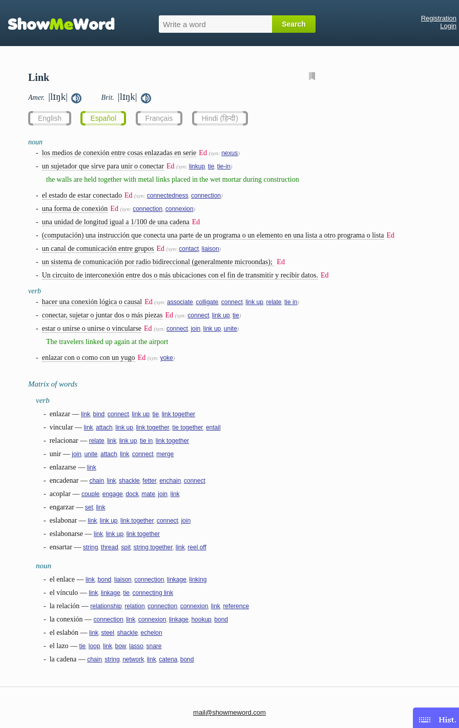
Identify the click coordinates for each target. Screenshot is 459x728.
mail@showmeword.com (229, 712)
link (85, 414)
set (89, 507)
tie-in (224, 166)
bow (120, 646)
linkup (197, 166)
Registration (438, 18)
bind (99, 414)
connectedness (168, 195)
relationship (105, 606)
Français (159, 118)
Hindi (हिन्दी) (220, 118)
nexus (229, 153)
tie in (290, 302)
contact (189, 248)
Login (448, 26)
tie (211, 166)
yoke (166, 357)
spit (126, 547)
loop (94, 646)
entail (213, 427)
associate (180, 302)
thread (109, 547)
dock (132, 494)
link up (254, 302)
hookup (201, 619)
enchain (170, 480)
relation (134, 606)
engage (112, 494)
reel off (196, 547)
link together (178, 414)
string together (153, 547)
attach (104, 427)
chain (96, 480)
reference (236, 606)
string (90, 547)
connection (206, 195)
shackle (129, 480)
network (133, 659)
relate (273, 302)
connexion (179, 208)
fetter (149, 480)
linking (197, 579)
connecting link (153, 592)
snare (154, 646)
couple (90, 494)
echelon (151, 632)
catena (168, 659)
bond (105, 579)
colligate (207, 302)
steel (107, 632)
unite (230, 328)
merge (165, 454)
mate (148, 494)
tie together (187, 427)
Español (103, 118)
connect (232, 302)
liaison (210, 248)
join (195, 328)
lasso (136, 646)
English (49, 118)
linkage (176, 579)
